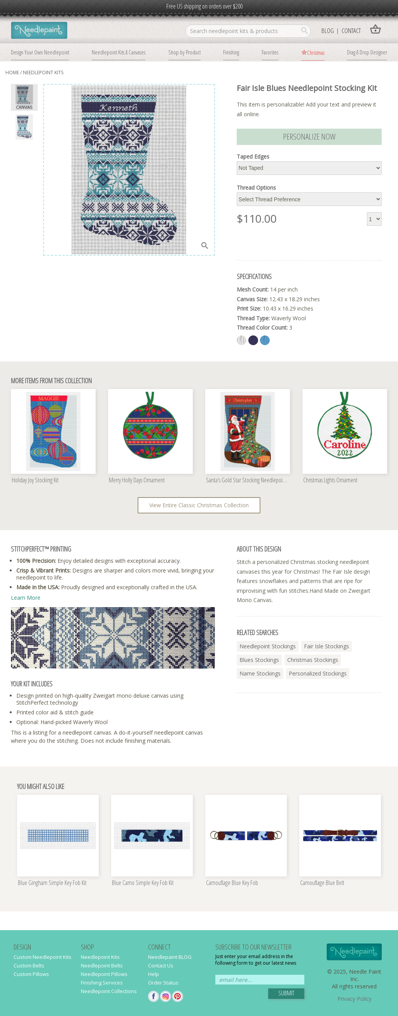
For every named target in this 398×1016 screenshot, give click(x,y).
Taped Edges (253, 156)
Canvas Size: (252, 299)
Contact (351, 30)
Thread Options (256, 187)
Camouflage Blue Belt (322, 883)
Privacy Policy (354, 998)
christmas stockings (312, 659)
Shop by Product (184, 52)
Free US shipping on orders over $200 (204, 6)
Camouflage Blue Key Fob (232, 883)
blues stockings (259, 659)
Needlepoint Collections (109, 991)
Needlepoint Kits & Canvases (118, 52)
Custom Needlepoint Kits (43, 956)
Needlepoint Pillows (104, 974)
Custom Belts (29, 965)
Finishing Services (102, 982)
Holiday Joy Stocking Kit (35, 480)
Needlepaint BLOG (170, 956)
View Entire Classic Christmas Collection (199, 505)
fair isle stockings (326, 646)
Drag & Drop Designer (367, 52)
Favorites (270, 52)
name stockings (260, 673)
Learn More (25, 597)
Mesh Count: (253, 289)
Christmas (316, 52)
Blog (327, 30)
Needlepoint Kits (100, 956)
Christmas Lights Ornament (330, 480)
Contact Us (160, 965)
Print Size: (249, 308)
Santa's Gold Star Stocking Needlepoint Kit (248, 480)
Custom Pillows (31, 974)
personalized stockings (318, 673)
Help (153, 974)
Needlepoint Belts (102, 965)
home (12, 72)
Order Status (163, 982)
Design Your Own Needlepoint (40, 52)
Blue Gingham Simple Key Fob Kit (52, 883)
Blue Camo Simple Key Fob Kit (143, 883)
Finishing (231, 52)
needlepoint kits (43, 72)
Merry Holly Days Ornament (137, 480)
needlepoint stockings (267, 646)
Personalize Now (309, 136)
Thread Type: (253, 318)
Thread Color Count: (262, 327)
